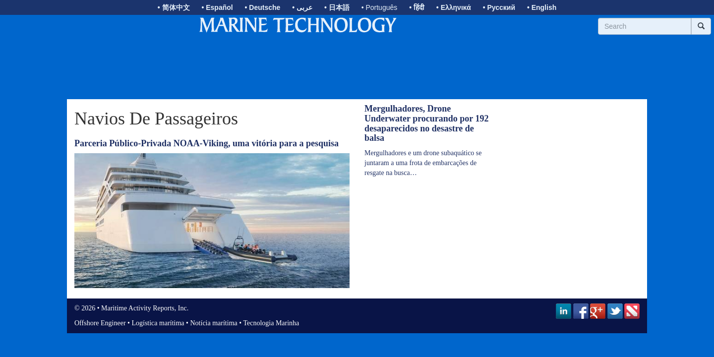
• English (541, 7)
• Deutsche (263, 7)
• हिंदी (416, 7)
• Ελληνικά (453, 7)
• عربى (302, 7)
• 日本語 (337, 7)
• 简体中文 (174, 7)
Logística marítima (157, 323)
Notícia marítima (214, 323)
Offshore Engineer (100, 323)
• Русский (499, 7)
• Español (217, 7)
